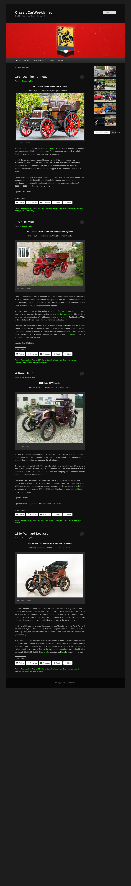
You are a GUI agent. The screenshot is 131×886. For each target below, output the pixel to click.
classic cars (66, 208)
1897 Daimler (50, 148)
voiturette (75, 520)
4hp (42, 208)
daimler (74, 208)
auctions (48, 208)
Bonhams (54, 208)
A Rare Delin (24, 373)
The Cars (26, 60)
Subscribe (114, 132)
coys (65, 520)
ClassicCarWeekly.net (33, 12)
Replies (44, 362)
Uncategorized (26, 208)
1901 (39, 520)
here (37, 186)
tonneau (80, 208)
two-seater (25, 671)
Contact (61, 60)
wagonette (36, 362)
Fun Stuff (51, 60)
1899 (39, 669)
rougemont (19, 362)
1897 (39, 208)
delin (69, 520)
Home (18, 60)
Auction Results (39, 60)
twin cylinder (19, 211)
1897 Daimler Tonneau (31, 76)
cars (60, 208)
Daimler (78, 151)
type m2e (33, 671)
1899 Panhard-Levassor (32, 533)
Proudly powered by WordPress (65, 683)
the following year (64, 314)
